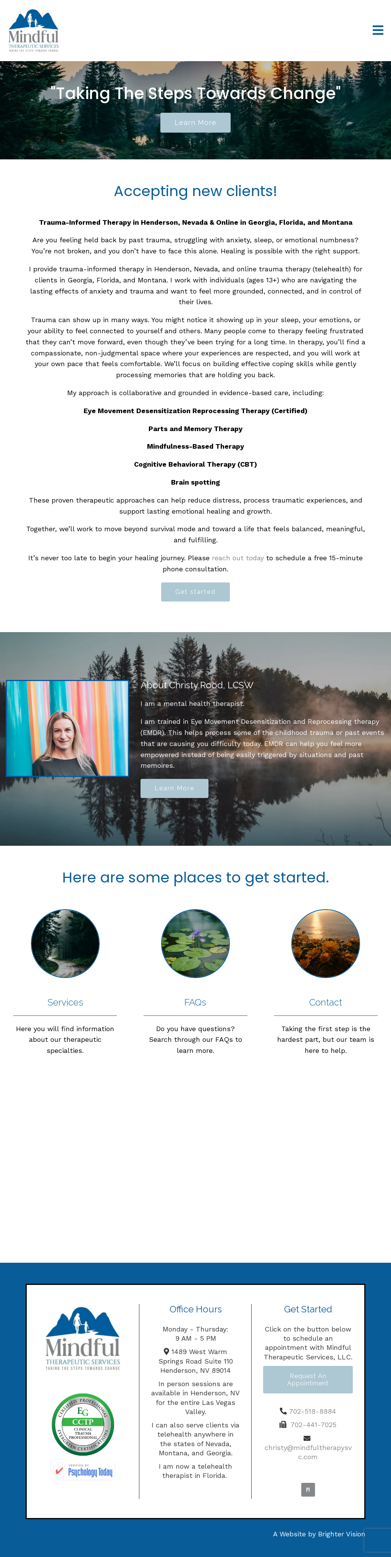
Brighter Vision (341, 1534)
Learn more (195, 122)
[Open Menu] (378, 30)
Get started (195, 591)
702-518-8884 (312, 1411)
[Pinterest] (308, 1490)
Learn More (174, 788)
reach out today (238, 558)
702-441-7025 (313, 1425)
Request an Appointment (308, 1379)
